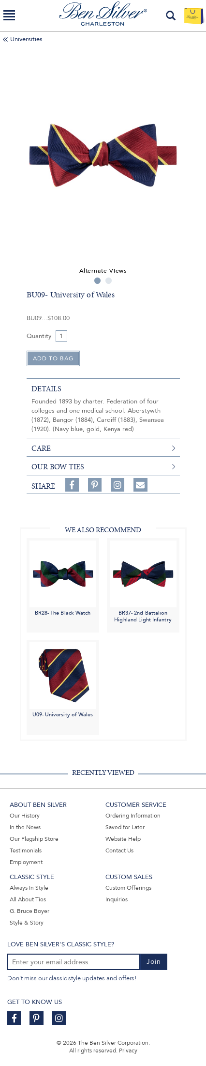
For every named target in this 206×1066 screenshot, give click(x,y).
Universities (26, 39)
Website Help (123, 839)
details (46, 389)
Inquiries (116, 899)
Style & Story (27, 923)
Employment (26, 862)
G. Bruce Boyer (29, 911)
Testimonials (26, 850)
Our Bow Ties (57, 467)
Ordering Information (133, 815)
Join (154, 961)
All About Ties (28, 899)
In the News (25, 827)
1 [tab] (97, 281)
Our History (25, 815)
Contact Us (119, 850)
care (41, 448)
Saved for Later (125, 827)
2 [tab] (108, 281)
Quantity (39, 336)
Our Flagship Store (34, 839)
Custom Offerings (128, 888)
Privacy (128, 1050)
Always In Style (29, 888)
